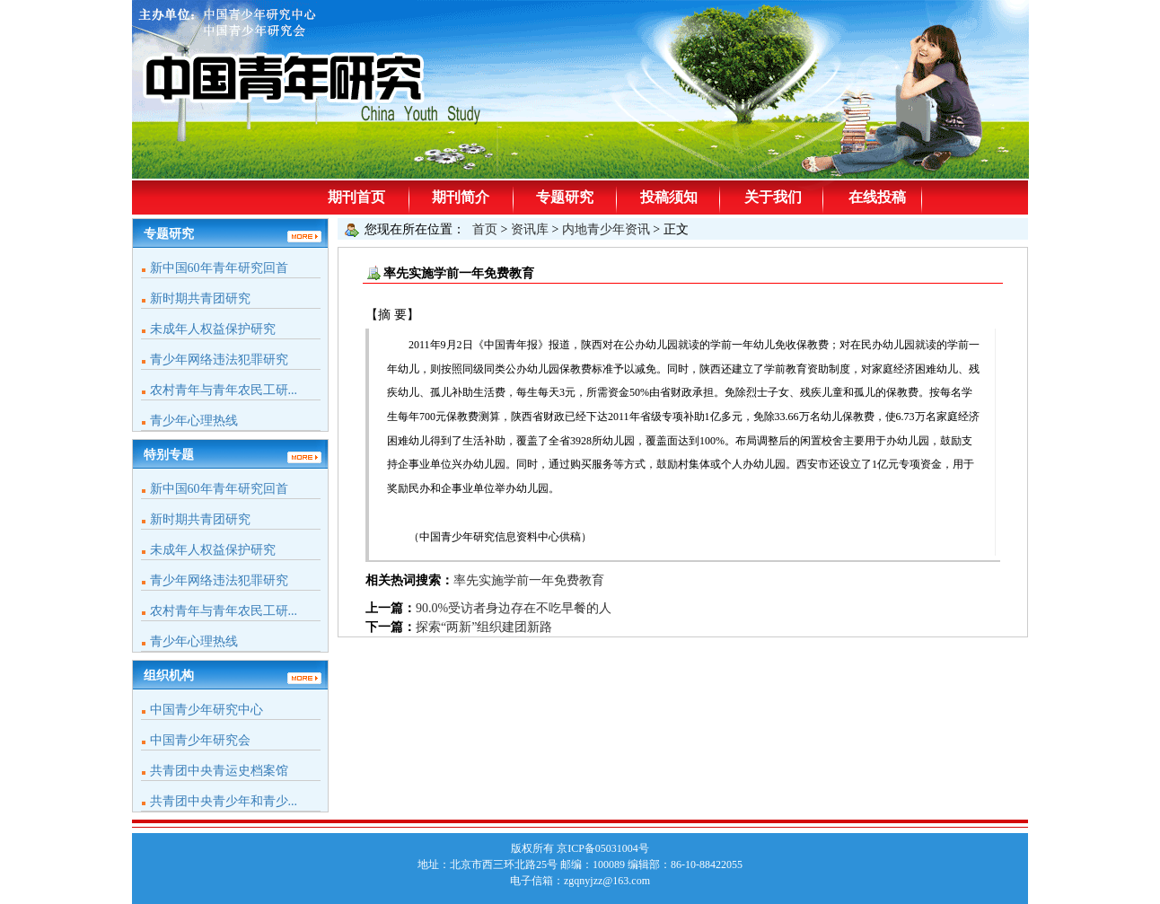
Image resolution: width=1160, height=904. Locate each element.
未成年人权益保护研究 (213, 329)
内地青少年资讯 (606, 229)
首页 (484, 229)
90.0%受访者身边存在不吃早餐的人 (513, 608)
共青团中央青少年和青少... (224, 801)
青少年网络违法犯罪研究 (219, 359)
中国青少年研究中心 (206, 709)
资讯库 (530, 229)
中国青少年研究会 (200, 740)
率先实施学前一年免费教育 (528, 580)
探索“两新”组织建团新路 (484, 627)
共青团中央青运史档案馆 (219, 770)
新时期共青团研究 (200, 298)
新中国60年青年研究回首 (219, 268)
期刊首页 (356, 197)
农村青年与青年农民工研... (224, 390)
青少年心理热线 (194, 420)
